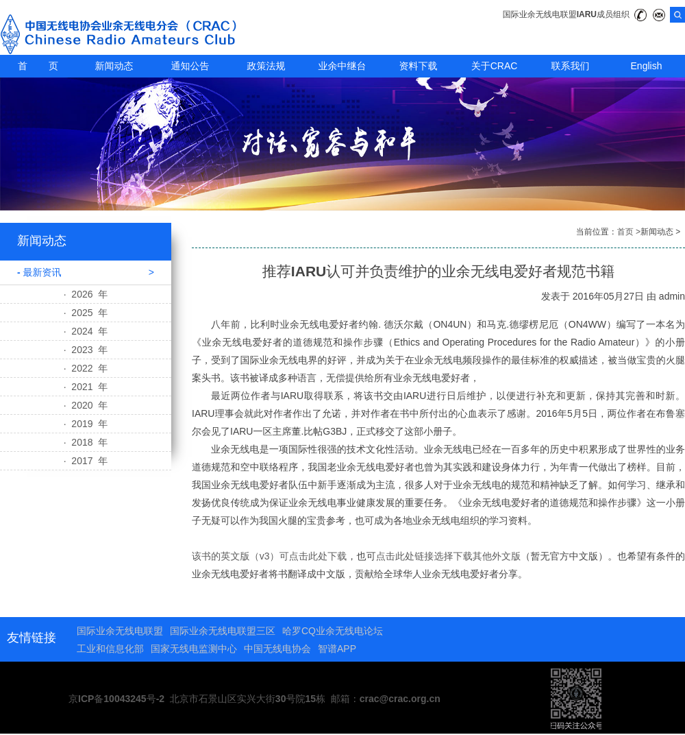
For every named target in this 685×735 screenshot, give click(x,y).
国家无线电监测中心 (194, 648)
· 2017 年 (86, 460)
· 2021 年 (86, 386)
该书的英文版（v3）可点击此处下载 (269, 556)
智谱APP (337, 648)
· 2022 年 (86, 368)
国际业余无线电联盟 (120, 630)
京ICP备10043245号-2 (116, 698)
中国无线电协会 (277, 648)
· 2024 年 (86, 331)
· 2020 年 (86, 405)
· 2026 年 (86, 294)
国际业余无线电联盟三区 (222, 630)
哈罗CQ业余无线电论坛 (332, 630)
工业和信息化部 (110, 648)
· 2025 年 (86, 312)
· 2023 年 (86, 349)
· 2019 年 (86, 423)
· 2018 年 (86, 442)
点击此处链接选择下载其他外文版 (448, 556)
